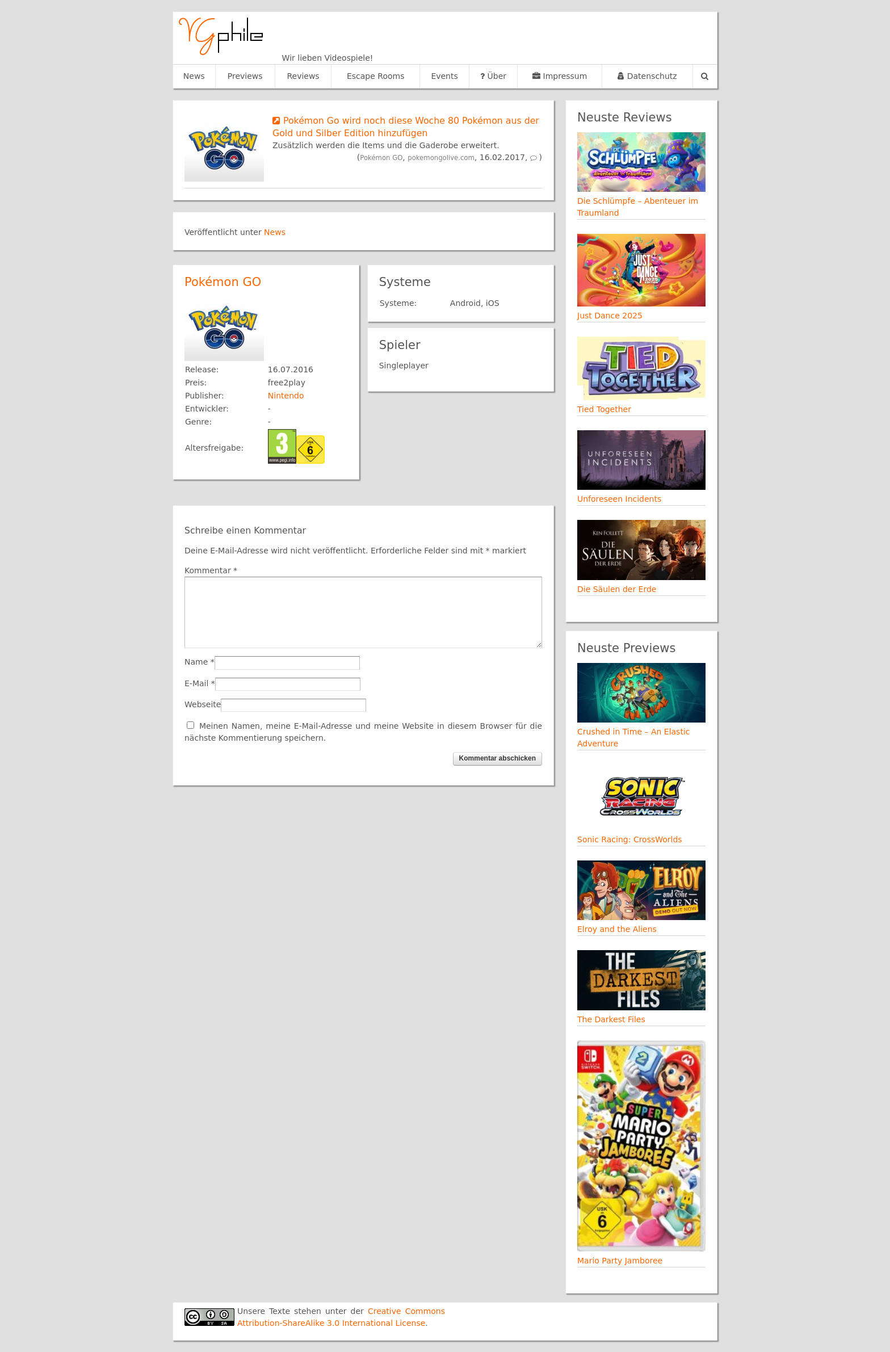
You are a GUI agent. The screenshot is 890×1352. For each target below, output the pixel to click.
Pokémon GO (381, 158)
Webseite (202, 704)
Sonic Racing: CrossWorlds (629, 839)
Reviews (303, 76)
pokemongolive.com (441, 158)
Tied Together (604, 409)
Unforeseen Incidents (619, 498)
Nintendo (286, 395)
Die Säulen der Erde (616, 589)
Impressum (559, 76)
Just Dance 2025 (610, 315)
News (194, 76)
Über (493, 76)
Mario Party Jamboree (619, 1260)
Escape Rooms (376, 76)
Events (444, 76)
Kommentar (210, 570)
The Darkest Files (611, 1019)
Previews (245, 76)
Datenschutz (647, 76)
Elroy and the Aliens (617, 929)
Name (196, 661)
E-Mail (196, 683)
